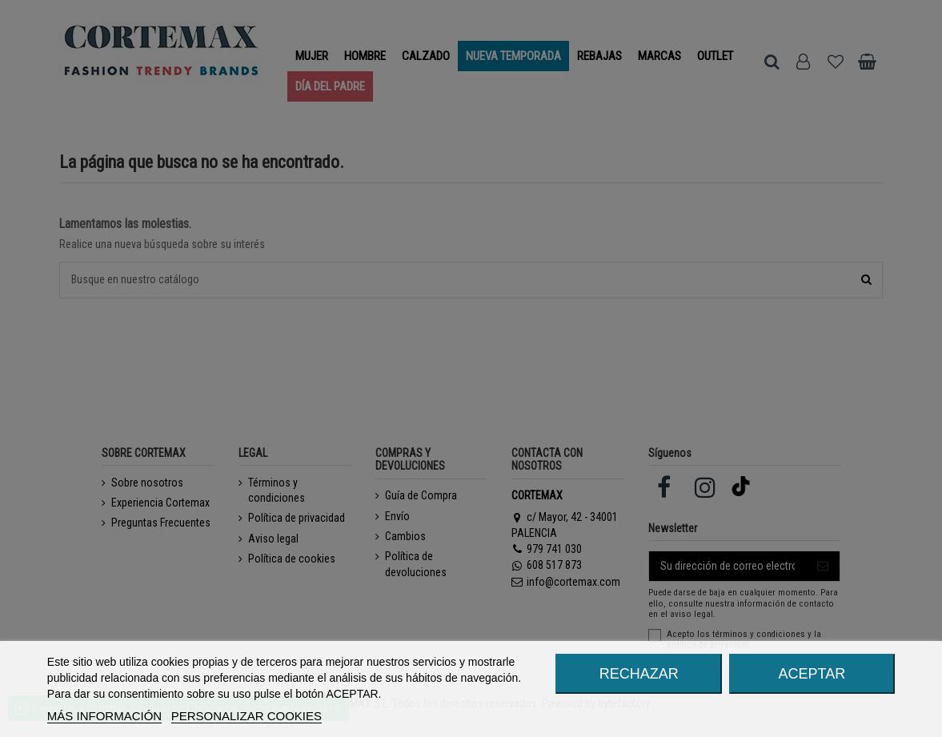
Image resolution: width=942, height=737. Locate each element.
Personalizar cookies (246, 716)
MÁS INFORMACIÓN (104, 716)
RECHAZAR (639, 674)
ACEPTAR (811, 674)
